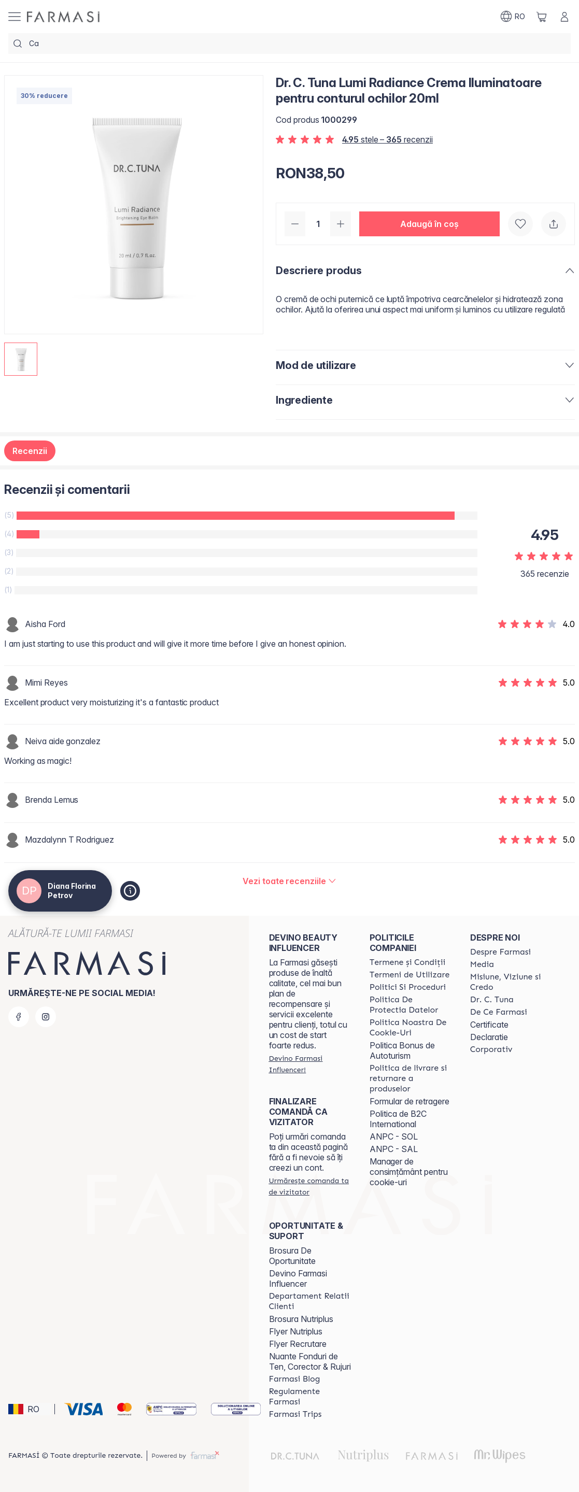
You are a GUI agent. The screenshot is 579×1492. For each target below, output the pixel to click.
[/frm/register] (310, 1064)
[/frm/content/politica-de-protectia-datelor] (410, 1004)
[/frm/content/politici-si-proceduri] (408, 987)
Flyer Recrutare (298, 1344)
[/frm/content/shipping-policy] (410, 1078)
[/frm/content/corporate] (491, 1049)
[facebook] (18, 1016)
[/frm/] (63, 17)
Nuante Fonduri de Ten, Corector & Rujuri (310, 1361)
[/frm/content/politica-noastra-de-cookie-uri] (410, 1027)
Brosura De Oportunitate (292, 1255)
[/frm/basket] (541, 16)
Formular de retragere (409, 1101)
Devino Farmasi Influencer (298, 1278)
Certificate (489, 1024)
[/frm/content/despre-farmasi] (500, 952)
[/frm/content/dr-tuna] (492, 999)
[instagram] (45, 1016)
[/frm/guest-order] (310, 1186)
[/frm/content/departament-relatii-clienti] (310, 1301)
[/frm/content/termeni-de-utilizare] (410, 975)
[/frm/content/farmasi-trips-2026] (295, 1414)
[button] (429, 223)
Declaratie (489, 1037)
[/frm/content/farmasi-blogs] (294, 1379)
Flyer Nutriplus (295, 1331)
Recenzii (29, 451)
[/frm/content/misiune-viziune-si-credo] (511, 982)
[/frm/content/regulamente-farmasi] (310, 1396)
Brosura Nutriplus (301, 1319)
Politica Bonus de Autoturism (402, 1050)
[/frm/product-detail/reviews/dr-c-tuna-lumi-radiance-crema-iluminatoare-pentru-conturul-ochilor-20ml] (289, 881)
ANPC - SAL (394, 1149)
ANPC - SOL (394, 1136)
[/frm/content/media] (482, 964)
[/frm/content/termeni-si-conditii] (408, 962)
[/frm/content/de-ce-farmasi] (498, 1012)
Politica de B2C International (398, 1119)
